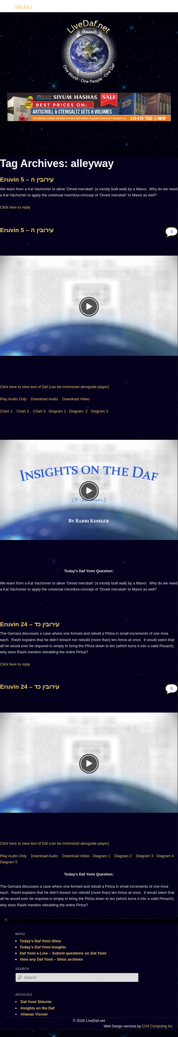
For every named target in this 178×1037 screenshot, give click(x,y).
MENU (23, 7)
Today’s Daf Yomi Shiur (40, 941)
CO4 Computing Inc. (158, 1026)
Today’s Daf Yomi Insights (43, 947)
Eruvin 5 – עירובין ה (27, 179)
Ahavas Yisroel (34, 1014)
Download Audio (44, 399)
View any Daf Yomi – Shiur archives (51, 959)
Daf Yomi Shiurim (36, 1002)
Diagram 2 (78, 411)
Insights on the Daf (38, 1008)
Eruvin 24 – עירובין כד (29, 624)
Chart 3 (39, 411)
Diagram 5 (8, 862)
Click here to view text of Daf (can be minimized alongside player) (54, 387)
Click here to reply (15, 207)
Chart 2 (23, 411)
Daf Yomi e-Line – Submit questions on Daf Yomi (63, 953)
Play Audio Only (13, 399)
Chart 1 (6, 411)
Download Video (76, 399)
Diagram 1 (57, 411)
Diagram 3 (99, 411)
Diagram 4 (165, 856)
